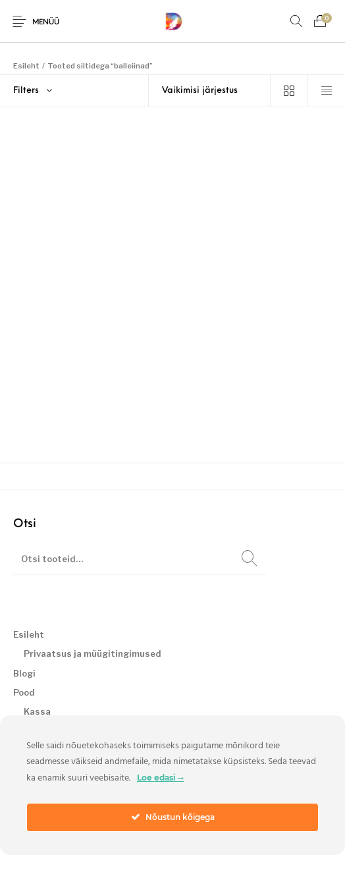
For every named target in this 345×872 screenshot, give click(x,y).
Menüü (45, 22)
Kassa (37, 711)
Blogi (24, 673)
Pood (24, 692)
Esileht (26, 65)
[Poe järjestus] (210, 91)
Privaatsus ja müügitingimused (92, 653)
